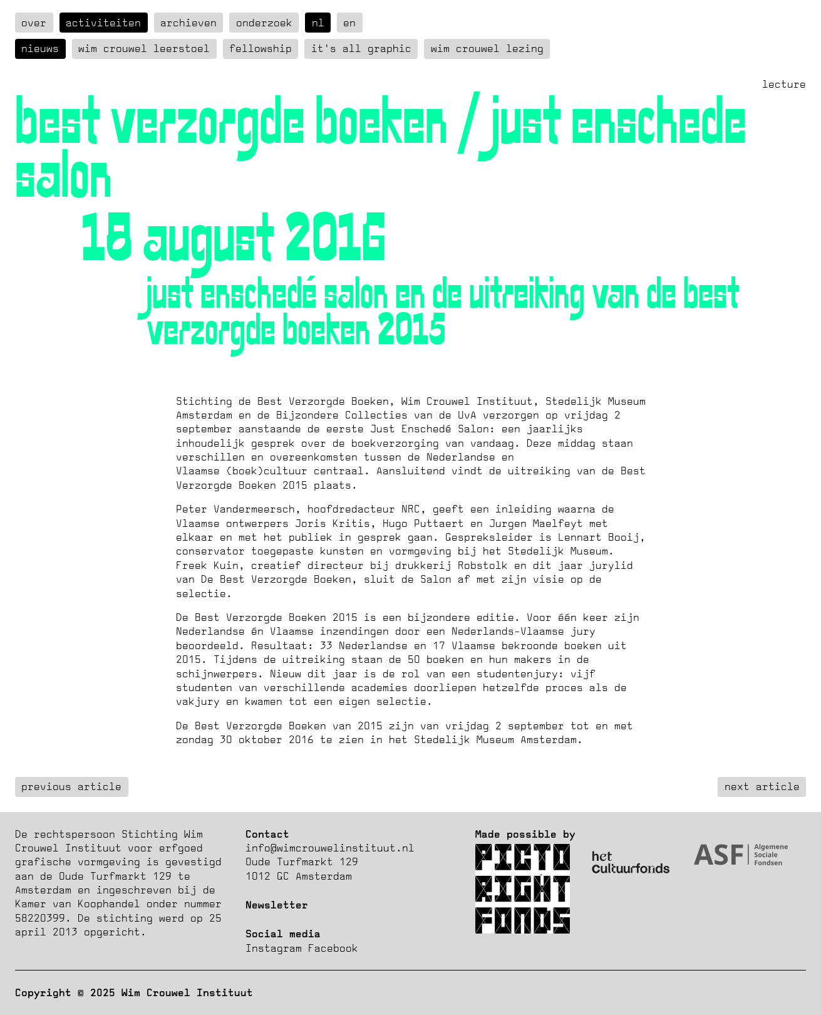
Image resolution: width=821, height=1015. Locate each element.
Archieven (188, 22)
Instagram (273, 948)
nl (318, 22)
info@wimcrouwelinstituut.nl (330, 847)
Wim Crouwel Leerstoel (144, 48)
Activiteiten (103, 22)
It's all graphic (361, 48)
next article (762, 786)
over (33, 22)
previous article (71, 786)
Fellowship (260, 48)
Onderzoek (264, 22)
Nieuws (40, 48)
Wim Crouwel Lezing (487, 48)
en (349, 22)
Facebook (333, 948)
